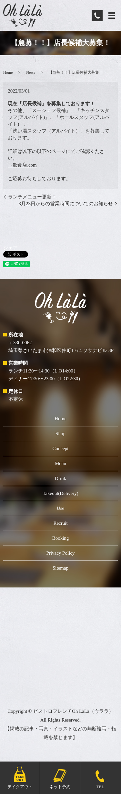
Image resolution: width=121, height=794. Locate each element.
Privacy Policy (60, 553)
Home (8, 72)
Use (60, 508)
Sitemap (60, 568)
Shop (60, 433)
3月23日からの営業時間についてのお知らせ (66, 203)
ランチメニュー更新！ (32, 196)
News (30, 72)
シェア (10, 247)
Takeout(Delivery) (60, 493)
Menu (60, 463)
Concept (61, 448)
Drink (60, 478)
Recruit (60, 523)
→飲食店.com (22, 165)
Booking (60, 538)
